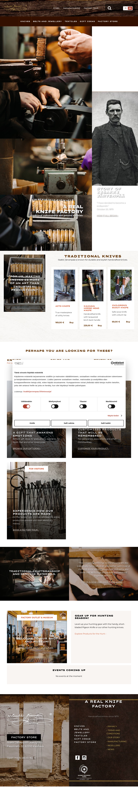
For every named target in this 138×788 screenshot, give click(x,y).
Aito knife (62, 306)
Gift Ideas (87, 21)
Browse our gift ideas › (27, 448)
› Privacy (112, 726)
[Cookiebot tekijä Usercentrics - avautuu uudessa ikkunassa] (113, 363)
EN (130, 8)
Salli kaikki (106, 423)
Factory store (108, 21)
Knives (25, 21)
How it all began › (107, 215)
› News (110, 749)
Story (56, 8)
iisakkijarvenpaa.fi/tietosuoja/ (37, 391)
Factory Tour (91, 8)
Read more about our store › (37, 648)
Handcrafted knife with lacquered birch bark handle (92, 317)
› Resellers (113, 745)
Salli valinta (69, 423)
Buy (71, 322)
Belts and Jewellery (47, 21)
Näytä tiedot (113, 416)
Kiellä (32, 423)
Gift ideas (82, 739)
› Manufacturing (117, 741)
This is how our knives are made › (103, 582)
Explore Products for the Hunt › (90, 634)
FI (125, 8)
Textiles (71, 21)
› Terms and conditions (113, 732)
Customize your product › (93, 448)
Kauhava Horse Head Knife (91, 308)
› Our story (113, 737)
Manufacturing (71, 8)
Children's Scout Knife (120, 306)
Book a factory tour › (26, 530)
